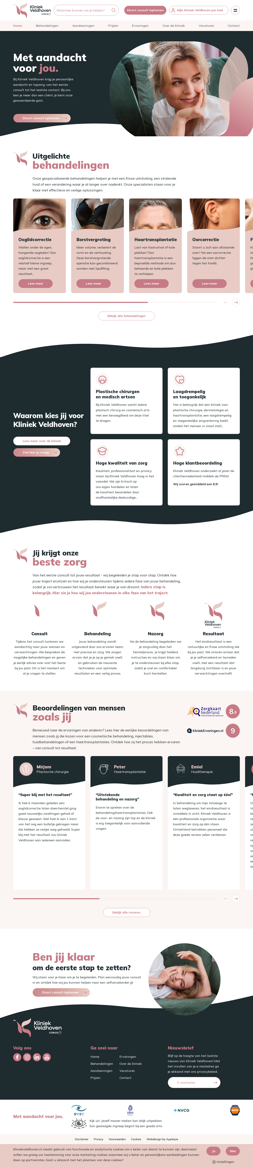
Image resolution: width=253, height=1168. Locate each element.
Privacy (98, 1139)
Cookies (136, 1139)
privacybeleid (207, 1072)
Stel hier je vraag (36, 452)
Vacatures (206, 26)
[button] (236, 302)
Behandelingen (47, 26)
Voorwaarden (117, 1139)
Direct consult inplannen (145, 10)
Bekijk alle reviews (126, 912)
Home (17, 26)
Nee (233, 1151)
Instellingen (223, 1162)
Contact (234, 26)
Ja (213, 1151)
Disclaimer (81, 1139)
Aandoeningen (83, 26)
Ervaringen (140, 26)
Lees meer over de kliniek (42, 441)
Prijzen (113, 26)
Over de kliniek (174, 26)
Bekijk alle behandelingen (126, 316)
